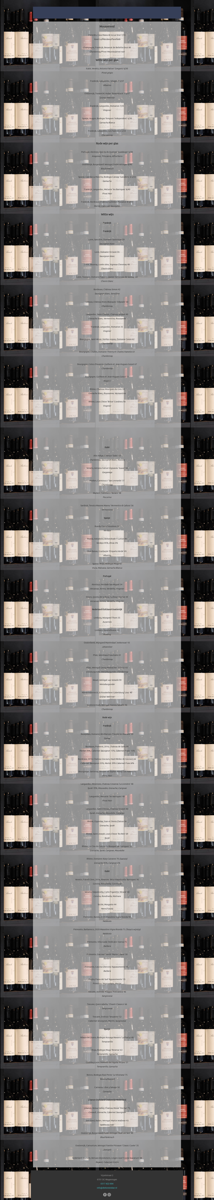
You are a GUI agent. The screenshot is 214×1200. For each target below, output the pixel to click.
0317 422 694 (107, 1183)
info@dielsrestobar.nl (107, 1187)
